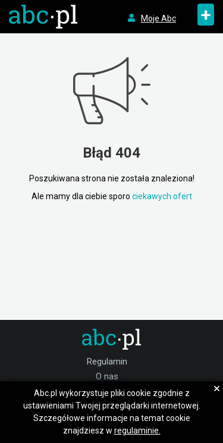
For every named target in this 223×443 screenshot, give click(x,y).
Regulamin (107, 361)
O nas (107, 376)
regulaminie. (137, 430)
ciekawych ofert (162, 196)
